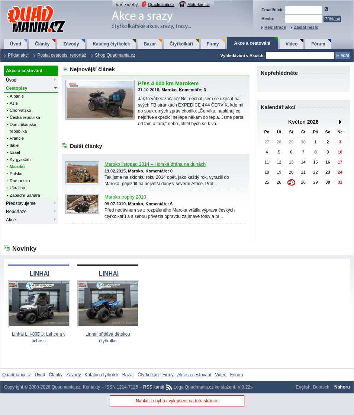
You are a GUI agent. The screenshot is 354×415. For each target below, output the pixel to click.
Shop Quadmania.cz (115, 55)
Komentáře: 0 (159, 171)
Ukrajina (17, 188)
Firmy (213, 44)
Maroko (17, 166)
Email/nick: (272, 9)
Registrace (275, 27)
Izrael (15, 152)
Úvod (15, 44)
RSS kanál (153, 387)
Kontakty (91, 387)
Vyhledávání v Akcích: (243, 55)
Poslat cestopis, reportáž (61, 55)
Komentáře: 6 (159, 204)
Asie (14, 103)
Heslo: (267, 18)
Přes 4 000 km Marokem (168, 83)
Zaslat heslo (306, 27)
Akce (11, 219)
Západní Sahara (25, 195)
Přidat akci (18, 55)
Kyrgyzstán (20, 159)
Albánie (17, 96)
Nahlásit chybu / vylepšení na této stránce (177, 400)
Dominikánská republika (23, 127)
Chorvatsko (20, 110)
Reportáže (16, 211)
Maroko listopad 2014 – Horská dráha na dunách (155, 164)
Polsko (16, 173)
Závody (71, 44)
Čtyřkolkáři (181, 44)
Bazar (150, 44)
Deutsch (321, 387)
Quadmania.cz (161, 4)
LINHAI (39, 273)
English (303, 387)
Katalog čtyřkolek (111, 44)
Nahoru (342, 387)
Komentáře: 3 (192, 90)
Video (291, 44)
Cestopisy (16, 88)
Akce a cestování (252, 43)
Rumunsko (20, 180)
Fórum (318, 44)
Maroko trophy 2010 (125, 197)
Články (42, 44)
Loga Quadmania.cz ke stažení (204, 387)
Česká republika (25, 117)
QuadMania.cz (27, 5)
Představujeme (21, 203)
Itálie (14, 145)
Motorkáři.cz (198, 4)
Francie (17, 138)
